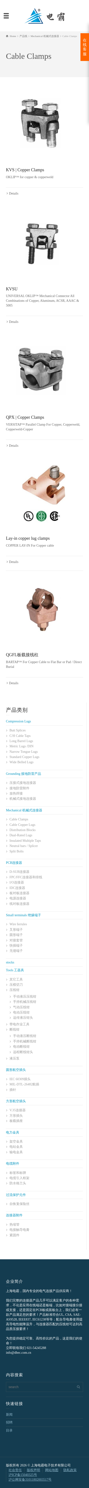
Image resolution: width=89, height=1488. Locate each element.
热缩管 (14, 1224)
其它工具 (16, 979)
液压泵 (14, 1058)
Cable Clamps (18, 819)
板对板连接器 (19, 893)
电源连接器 (17, 898)
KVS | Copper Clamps (25, 169)
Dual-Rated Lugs (20, 835)
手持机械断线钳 (24, 1041)
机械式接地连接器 (22, 798)
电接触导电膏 (19, 1230)
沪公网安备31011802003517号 (30, 1479)
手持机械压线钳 (24, 1002)
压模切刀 (16, 984)
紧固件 (14, 1235)
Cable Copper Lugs (22, 825)
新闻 (9, 1414)
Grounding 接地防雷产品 (23, 774)
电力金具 (12, 1132)
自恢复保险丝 (19, 1204)
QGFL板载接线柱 (22, 654)
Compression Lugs (18, 721)
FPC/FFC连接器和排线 (25, 877)
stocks (10, 962)
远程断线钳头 (23, 1052)
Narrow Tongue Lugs (23, 751)
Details (14, 193)
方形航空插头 (16, 1101)
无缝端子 (16, 951)
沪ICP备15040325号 (23, 1475)
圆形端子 (16, 935)
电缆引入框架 (19, 1178)
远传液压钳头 (23, 1017)
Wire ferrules (18, 924)
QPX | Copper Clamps (25, 417)
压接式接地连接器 (22, 783)
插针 (12, 1090)
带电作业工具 (19, 1024)
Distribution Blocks (22, 830)
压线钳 (14, 990)
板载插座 (16, 1121)
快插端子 (16, 945)
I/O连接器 (16, 882)
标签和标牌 (17, 1173)
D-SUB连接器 (19, 872)
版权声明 (33, 1470)
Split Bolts (16, 851)
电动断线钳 (21, 1046)
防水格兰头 (17, 1183)
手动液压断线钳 (24, 1036)
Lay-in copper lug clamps (28, 538)
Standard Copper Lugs (24, 757)
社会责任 (15, 1470)
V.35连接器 (17, 1110)
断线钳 (14, 1029)
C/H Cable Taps (20, 736)
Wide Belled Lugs (21, 762)
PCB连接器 (14, 863)
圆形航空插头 (16, 1070)
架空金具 (16, 1141)
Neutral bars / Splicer (23, 846)
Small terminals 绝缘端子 (23, 915)
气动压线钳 (21, 1007)
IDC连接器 (17, 888)
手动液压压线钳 (24, 996)
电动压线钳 (21, 1012)
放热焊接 (16, 793)
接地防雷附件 (19, 788)
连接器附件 (14, 1215)
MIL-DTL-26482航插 (24, 1084)
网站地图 (51, 1470)
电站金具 (16, 1147)
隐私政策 (70, 1470)
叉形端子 (16, 929)
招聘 (9, 1422)
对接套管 (16, 940)
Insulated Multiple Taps (25, 840)
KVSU (12, 289)
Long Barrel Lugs (21, 741)
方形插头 (16, 1115)
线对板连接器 (19, 904)
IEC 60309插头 (20, 1079)
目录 (9, 1430)
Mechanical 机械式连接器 (24, 810)
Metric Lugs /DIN (21, 746)
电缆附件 (12, 1163)
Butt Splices (17, 730)
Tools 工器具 (15, 970)
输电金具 (16, 1152)
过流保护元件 (16, 1195)
